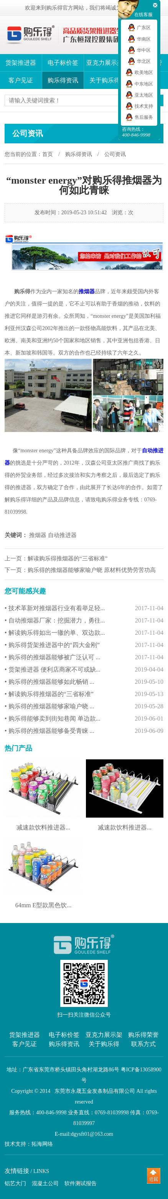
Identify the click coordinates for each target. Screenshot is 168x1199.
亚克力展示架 (104, 62)
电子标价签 (63, 62)
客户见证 (20, 80)
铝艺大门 (15, 1183)
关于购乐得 (104, 80)
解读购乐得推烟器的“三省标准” (67, 558)
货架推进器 (20, 62)
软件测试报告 (80, 1183)
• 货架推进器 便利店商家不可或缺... (84, 670)
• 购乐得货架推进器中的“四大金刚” (84, 645)
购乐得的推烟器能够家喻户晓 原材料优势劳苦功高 (92, 570)
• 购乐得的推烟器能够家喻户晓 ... (84, 706)
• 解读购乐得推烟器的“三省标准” (84, 694)
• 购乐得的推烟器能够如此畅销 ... (84, 682)
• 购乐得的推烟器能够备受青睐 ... (84, 731)
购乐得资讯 (63, 80)
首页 (47, 154)
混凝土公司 (45, 1183)
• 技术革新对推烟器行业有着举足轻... (84, 608)
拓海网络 (42, 1144)
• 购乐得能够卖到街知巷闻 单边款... (84, 719)
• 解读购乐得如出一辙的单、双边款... (84, 633)
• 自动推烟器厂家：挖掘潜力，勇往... (84, 620)
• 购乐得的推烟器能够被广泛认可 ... (84, 657)
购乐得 (22, 291)
